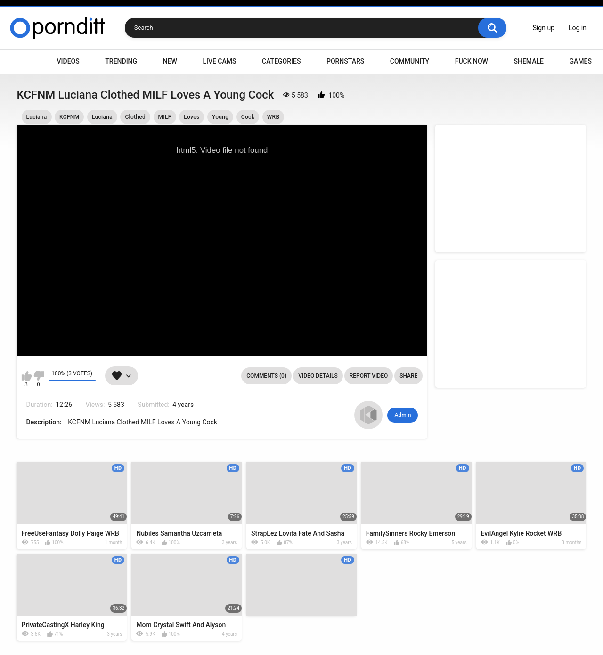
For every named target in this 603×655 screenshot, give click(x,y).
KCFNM (69, 117)
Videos (68, 61)
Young (220, 117)
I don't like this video (39, 376)
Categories (281, 61)
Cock (247, 117)
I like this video (27, 376)
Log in (578, 28)
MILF (164, 117)
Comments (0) (266, 376)
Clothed (135, 117)
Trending (121, 61)
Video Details (318, 376)
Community (409, 61)
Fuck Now (471, 61)
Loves (191, 117)
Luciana (36, 117)
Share (408, 376)
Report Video (369, 376)
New (170, 61)
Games (580, 61)
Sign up (543, 28)
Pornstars (345, 61)
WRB (273, 117)
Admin (402, 415)
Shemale (528, 61)
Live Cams (219, 61)
